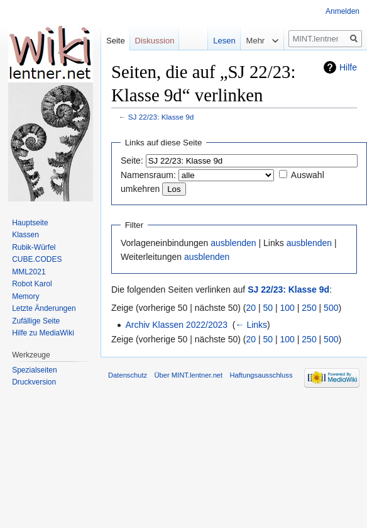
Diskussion (155, 40)
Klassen (25, 234)
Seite (115, 40)
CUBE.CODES (37, 259)
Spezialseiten (34, 370)
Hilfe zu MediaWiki (43, 333)
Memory (25, 296)
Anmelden (342, 11)
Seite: (132, 160)
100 (287, 308)
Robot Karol (32, 283)
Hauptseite (30, 222)
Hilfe (348, 67)
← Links (252, 325)
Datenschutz (127, 375)
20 (251, 308)
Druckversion (34, 382)
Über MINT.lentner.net (188, 375)
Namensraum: (148, 175)
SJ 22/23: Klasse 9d (161, 117)
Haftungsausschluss (260, 375)
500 (331, 308)
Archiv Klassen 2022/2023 (176, 325)
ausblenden (233, 243)
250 (309, 308)
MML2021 (28, 271)
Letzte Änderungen (43, 308)
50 (268, 308)
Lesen (216, 40)
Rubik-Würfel (33, 247)
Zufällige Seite (36, 321)
